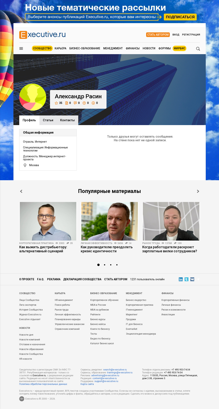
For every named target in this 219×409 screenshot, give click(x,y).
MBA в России (98, 305)
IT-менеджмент (134, 309)
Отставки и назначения (32, 344)
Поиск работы (62, 305)
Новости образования (31, 349)
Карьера (60, 48)
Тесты (93, 333)
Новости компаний (29, 339)
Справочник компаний (67, 329)
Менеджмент (113, 48)
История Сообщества (31, 309)
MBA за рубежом (99, 309)
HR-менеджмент (64, 300)
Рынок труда (151, 243)
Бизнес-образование (84, 48)
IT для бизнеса (134, 324)
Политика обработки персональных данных (43, 384)
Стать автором (158, 34)
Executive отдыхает (29, 319)
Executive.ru (39, 375)
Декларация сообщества (82, 279)
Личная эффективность (96, 243)
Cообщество (27, 293)
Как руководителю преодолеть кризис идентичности (107, 249)
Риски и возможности (174, 309)
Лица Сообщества (29, 300)
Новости (149, 48)
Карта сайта (87, 384)
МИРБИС (179, 48)
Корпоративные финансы (176, 300)
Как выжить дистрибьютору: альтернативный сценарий (43, 249)
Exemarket (131, 329)
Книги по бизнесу (100, 329)
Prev (21, 191)
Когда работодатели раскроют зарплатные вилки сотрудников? (169, 249)
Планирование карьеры (68, 319)
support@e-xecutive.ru (106, 381)
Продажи (131, 319)
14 (130, 243)
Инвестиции (168, 314)
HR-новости (25, 359)
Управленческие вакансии (69, 324)
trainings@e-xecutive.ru (119, 372)
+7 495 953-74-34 (181, 369)
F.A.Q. (40, 279)
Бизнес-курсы (97, 319)
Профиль (29, 120)
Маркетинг (131, 314)
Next (198, 191)
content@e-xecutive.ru (104, 378)
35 (58, 103)
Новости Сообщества (31, 354)
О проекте (26, 279)
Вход (175, 34)
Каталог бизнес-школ (102, 343)
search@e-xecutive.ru (115, 369)
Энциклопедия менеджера (141, 333)
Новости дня (26, 334)
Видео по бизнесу (100, 338)
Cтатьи (48, 120)
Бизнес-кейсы (98, 324)
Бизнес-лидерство (136, 300)
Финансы (133, 48)
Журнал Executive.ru (30, 314)
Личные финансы (171, 305)
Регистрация (191, 34)
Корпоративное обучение (104, 300)
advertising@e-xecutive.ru (105, 375)
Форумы (164, 48)
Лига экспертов (27, 305)
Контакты (67, 120)
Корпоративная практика (36, 243)
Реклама (53, 279)
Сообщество (42, 48)
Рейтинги (95, 314)
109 (179, 243)
